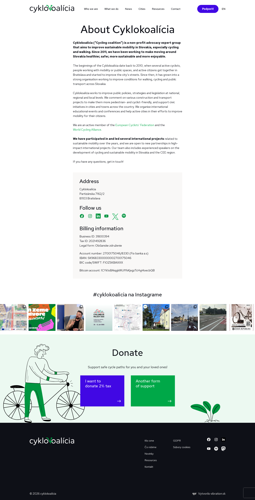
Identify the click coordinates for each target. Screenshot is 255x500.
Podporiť (208, 9)
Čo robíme (150, 447)
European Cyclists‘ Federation (134, 125)
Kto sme (149, 440)
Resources (158, 9)
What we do (111, 9)
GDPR (177, 440)
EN (223, 9)
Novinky (149, 453)
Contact (175, 9)
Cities (142, 9)
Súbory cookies (181, 447)
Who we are (91, 9)
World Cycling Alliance (87, 129)
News (128, 9)
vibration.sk (218, 493)
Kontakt (149, 466)
